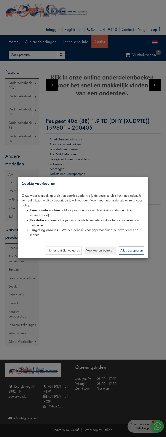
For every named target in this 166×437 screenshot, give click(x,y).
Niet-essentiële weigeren (63, 250)
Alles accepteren (131, 250)
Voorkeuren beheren (100, 250)
